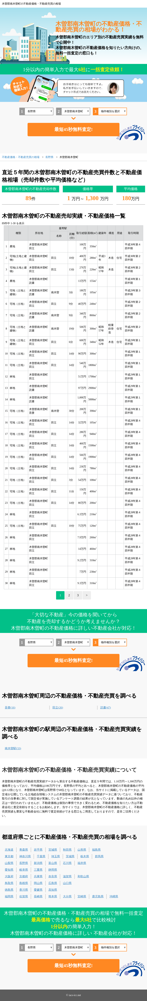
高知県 (52, 889)
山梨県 (9, 863)
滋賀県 (67, 876)
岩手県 (38, 849)
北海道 (9, 849)
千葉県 (41, 856)
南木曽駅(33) (13, 748)
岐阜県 (23, 869)
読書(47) (105, 707)
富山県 (52, 863)
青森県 (23, 849)
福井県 (82, 863)
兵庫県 (38, 876)
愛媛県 (38, 889)
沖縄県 (113, 896)
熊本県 (52, 896)
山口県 (67, 883)
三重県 (38, 869)
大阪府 (9, 876)
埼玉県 (55, 856)
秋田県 (67, 849)
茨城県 (70, 856)
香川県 (23, 889)
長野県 (23, 863)
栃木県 (84, 856)
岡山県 (38, 883)
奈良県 (52, 876)
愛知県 (9, 869)
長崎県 (38, 896)
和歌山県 (83, 876)
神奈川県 (25, 856)
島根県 (23, 883)
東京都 (9, 856)
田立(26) (57, 707)
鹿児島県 (98, 896)
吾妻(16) (10, 707)
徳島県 (9, 889)
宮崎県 (82, 896)
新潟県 (38, 863)
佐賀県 (23, 896)
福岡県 (9, 896)
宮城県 (52, 849)
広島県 (52, 883)
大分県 (67, 896)
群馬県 (99, 856)
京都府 (23, 876)
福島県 (96, 849)
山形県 (82, 849)
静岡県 (52, 869)
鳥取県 (9, 883)
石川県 (67, 863)
